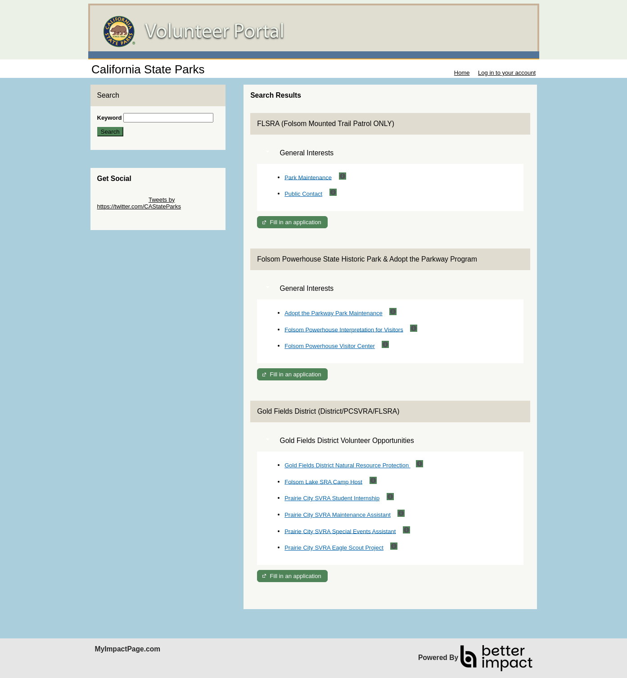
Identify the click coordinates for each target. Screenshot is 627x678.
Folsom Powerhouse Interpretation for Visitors (343, 329)
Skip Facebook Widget (126, 220)
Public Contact (303, 193)
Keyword (109, 117)
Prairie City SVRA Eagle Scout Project (333, 547)
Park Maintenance (308, 177)
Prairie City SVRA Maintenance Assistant (337, 514)
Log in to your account (507, 72)
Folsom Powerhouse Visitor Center (329, 346)
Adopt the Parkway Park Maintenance (333, 313)
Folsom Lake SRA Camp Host (323, 481)
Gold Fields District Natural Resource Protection (347, 465)
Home (462, 72)
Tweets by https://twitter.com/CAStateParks (139, 203)
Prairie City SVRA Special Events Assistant (340, 531)
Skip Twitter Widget (122, 199)
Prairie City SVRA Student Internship (331, 498)
